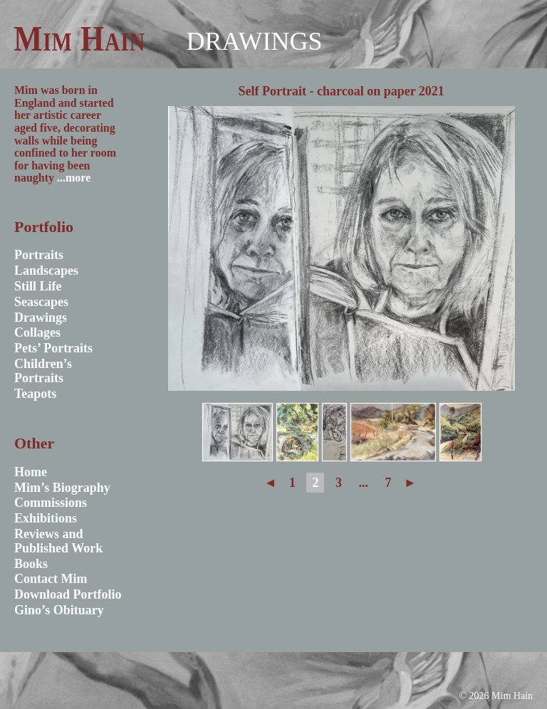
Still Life (38, 286)
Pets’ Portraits (53, 348)
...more (73, 178)
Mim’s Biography (62, 487)
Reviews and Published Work (58, 541)
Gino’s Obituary (59, 610)
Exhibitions (45, 518)
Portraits (38, 255)
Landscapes (46, 270)
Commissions (50, 502)
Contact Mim (50, 579)
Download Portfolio (68, 594)
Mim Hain (79, 38)
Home (30, 472)
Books (31, 564)
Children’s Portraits (43, 371)
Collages (37, 332)
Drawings (254, 41)
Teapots (35, 394)
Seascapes (41, 302)
